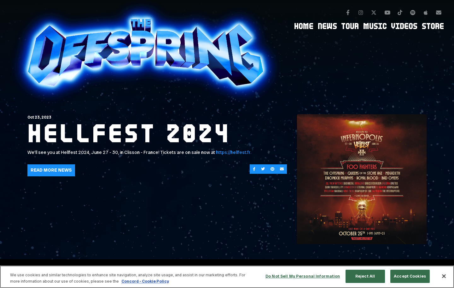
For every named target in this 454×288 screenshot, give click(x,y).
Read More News (51, 170)
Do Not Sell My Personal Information (302, 276)
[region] (227, 277)
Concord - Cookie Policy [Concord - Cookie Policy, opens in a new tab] (145, 281)
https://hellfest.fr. (234, 152)
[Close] (444, 276)
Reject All (365, 276)
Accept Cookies (410, 276)
